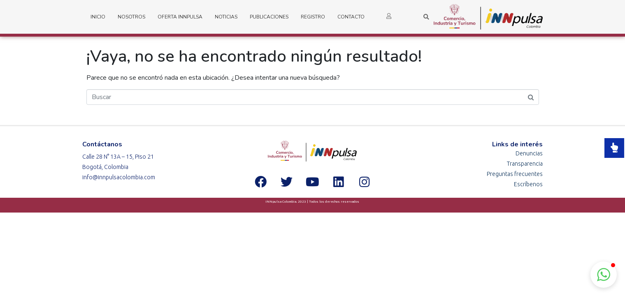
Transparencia (525, 163)
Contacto (351, 17)
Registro (313, 17)
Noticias (226, 17)
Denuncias (529, 153)
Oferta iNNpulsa (180, 17)
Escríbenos (528, 184)
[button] (603, 274)
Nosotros (131, 17)
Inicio (98, 17)
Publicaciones (269, 17)
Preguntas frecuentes (515, 174)
